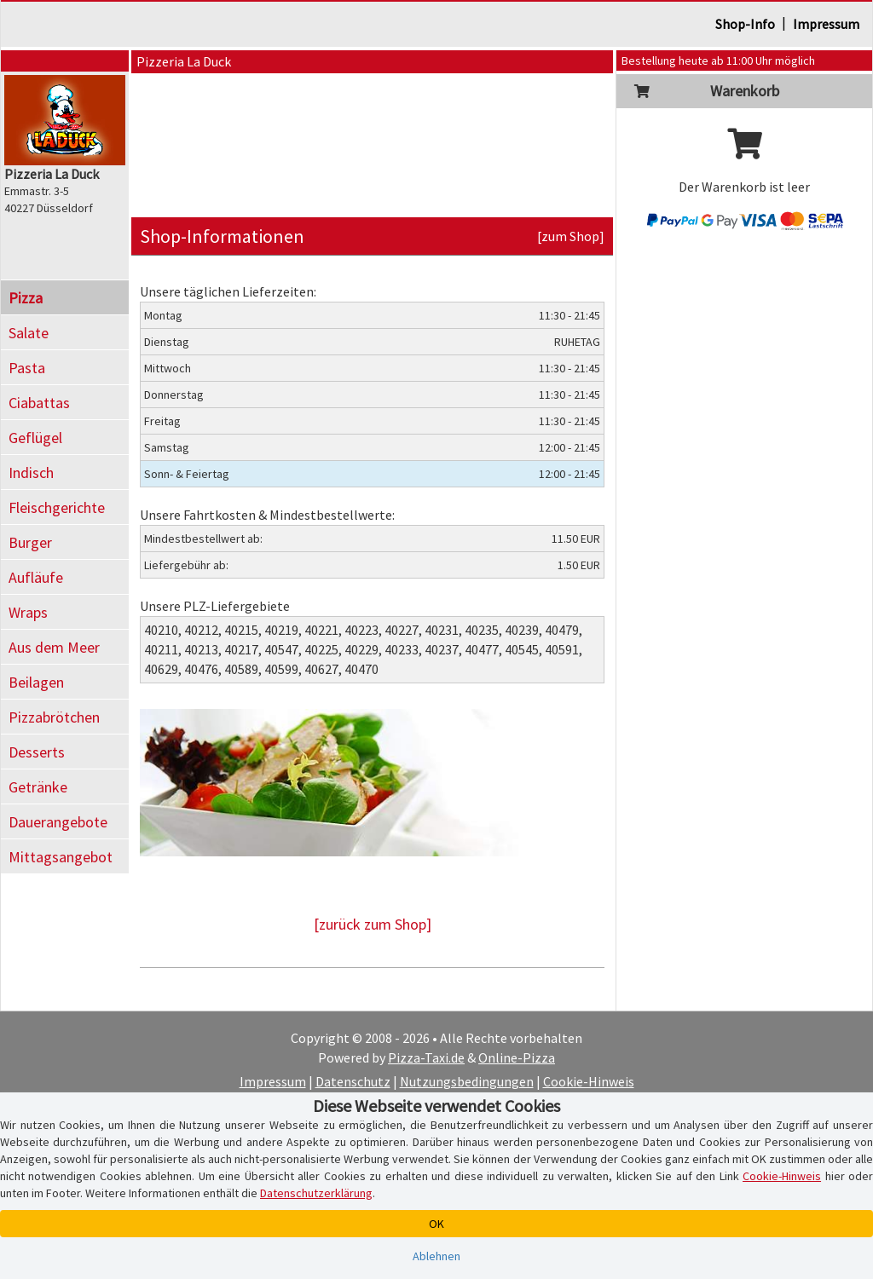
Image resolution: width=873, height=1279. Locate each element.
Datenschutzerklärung (316, 1193)
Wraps (28, 612)
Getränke (38, 787)
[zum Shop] (570, 236)
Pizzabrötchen (54, 717)
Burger (30, 542)
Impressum (826, 23)
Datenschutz (352, 1081)
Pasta (27, 367)
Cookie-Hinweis (588, 1081)
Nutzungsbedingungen (467, 1081)
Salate (29, 333)
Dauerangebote (58, 822)
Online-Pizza (516, 1057)
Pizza (26, 298)
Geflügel (35, 437)
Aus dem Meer (54, 647)
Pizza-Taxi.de (426, 1057)
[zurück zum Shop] (372, 924)
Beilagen (36, 682)
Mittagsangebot (61, 857)
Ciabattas (39, 402)
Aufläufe (36, 577)
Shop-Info (745, 23)
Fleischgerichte (57, 507)
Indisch (31, 472)
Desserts (37, 752)
